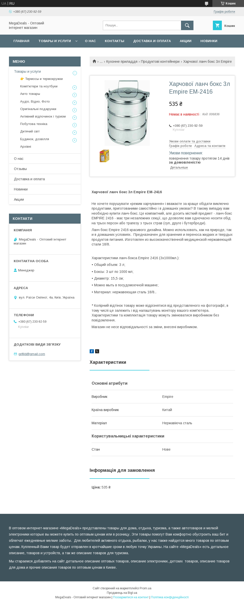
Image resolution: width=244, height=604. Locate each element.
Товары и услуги (54, 41)
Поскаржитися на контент (131, 597)
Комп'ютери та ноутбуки (39, 86)
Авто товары (30, 94)
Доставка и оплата (152, 41)
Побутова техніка (33, 124)
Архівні (25, 146)
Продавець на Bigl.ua (122, 593)
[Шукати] (187, 25)
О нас (90, 41)
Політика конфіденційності (170, 597)
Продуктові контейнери (160, 61)
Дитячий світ (30, 131)
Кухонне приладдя (121, 61)
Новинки (208, 41)
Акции (185, 41)
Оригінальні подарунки (38, 109)
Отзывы (20, 169)
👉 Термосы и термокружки (41, 79)
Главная (21, 41)
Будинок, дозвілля (34, 139)
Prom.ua (145, 588)
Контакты (114, 41)
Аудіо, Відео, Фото (35, 101)
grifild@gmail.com (31, 354)
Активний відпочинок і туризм (43, 116)
